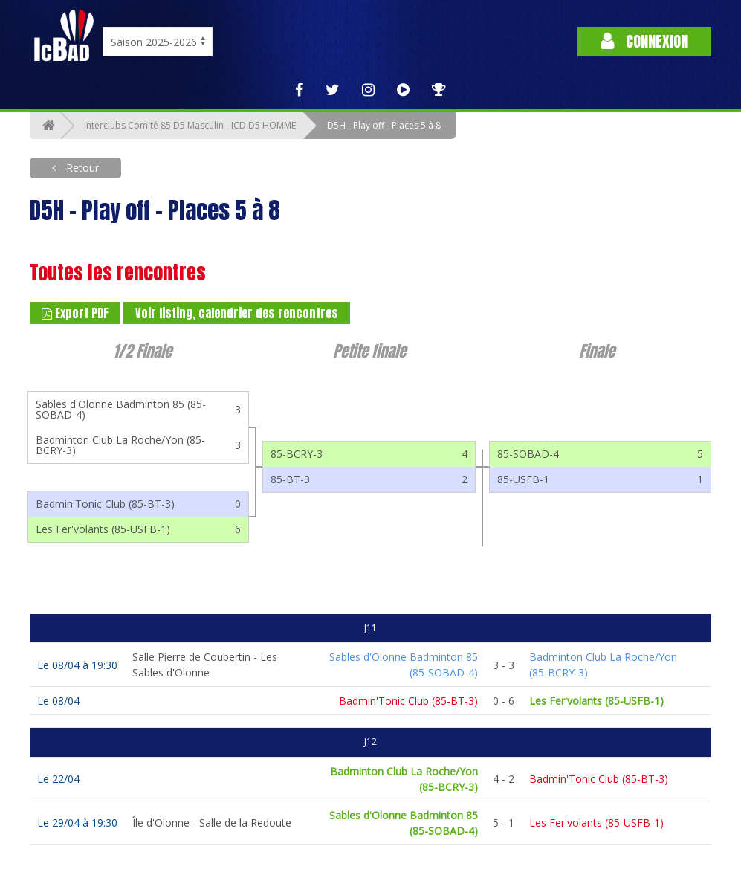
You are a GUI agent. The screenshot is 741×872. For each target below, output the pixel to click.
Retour (81, 168)
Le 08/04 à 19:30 (77, 665)
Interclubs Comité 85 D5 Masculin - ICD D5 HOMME (190, 125)
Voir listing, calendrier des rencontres (236, 313)
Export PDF (75, 313)
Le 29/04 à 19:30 (77, 823)
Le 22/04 (58, 779)
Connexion (644, 41)
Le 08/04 (58, 701)
